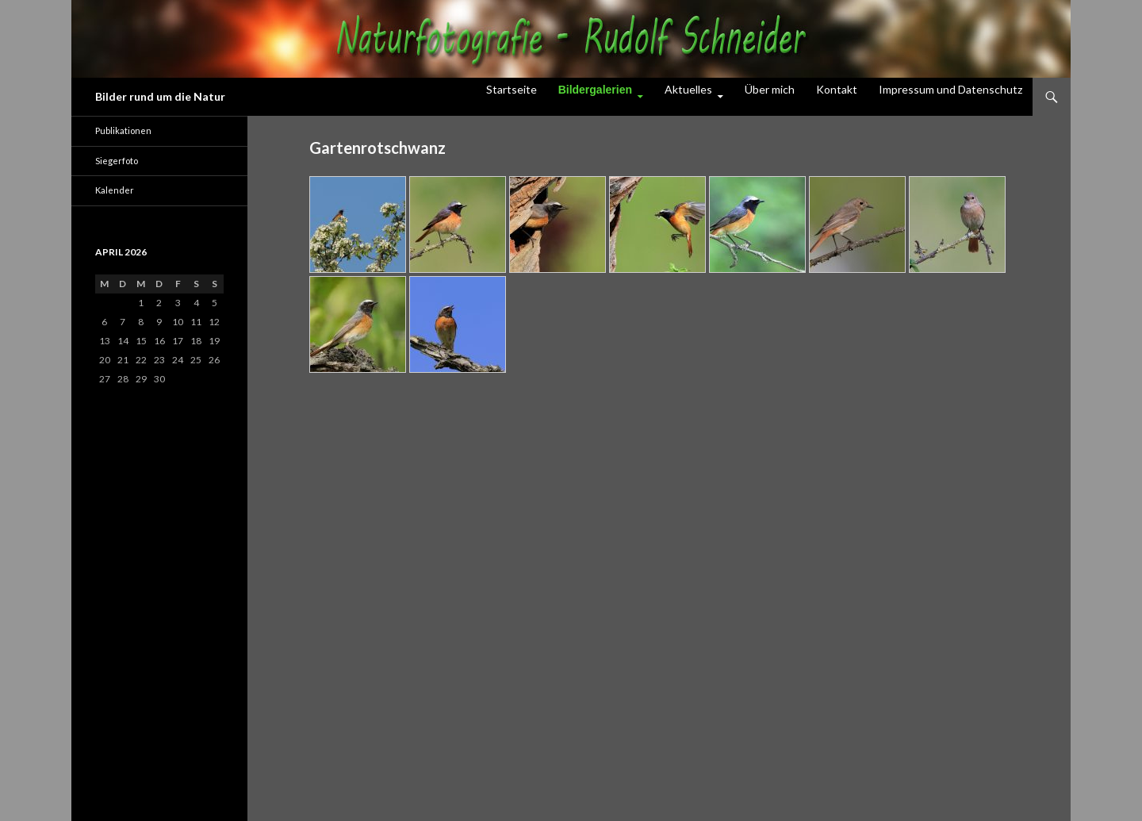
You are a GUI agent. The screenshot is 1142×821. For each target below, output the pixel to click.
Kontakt (836, 89)
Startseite (511, 89)
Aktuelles (688, 89)
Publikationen (123, 130)
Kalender (114, 190)
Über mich (770, 89)
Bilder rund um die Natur (160, 96)
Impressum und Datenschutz (950, 89)
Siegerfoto (116, 160)
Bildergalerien (595, 89)
